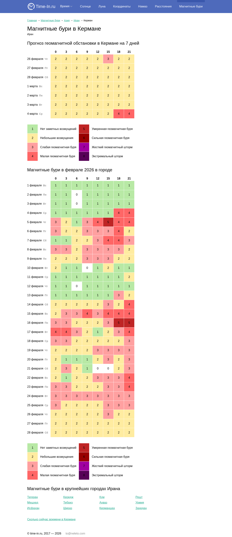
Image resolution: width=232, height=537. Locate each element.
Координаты (121, 6)
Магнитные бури (191, 6)
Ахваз (103, 502)
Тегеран (32, 497)
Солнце (85, 6)
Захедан (141, 508)
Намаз (142, 6)
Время (64, 6)
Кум (101, 497)
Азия (67, 20)
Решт (139, 497)
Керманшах (107, 508)
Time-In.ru (45, 6)
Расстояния (163, 6)
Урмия (140, 502)
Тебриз (68, 502)
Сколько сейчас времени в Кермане (51, 519)
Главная (32, 20)
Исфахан (33, 508)
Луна (101, 6)
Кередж (68, 497)
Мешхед (32, 502)
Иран (77, 20)
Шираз (67, 508)
